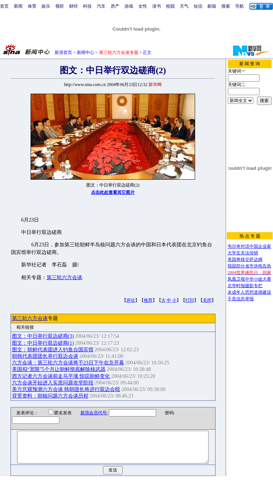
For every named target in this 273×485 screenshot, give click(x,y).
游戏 (128, 6)
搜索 (225, 6)
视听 (59, 6)
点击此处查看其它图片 (113, 192)
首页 (4, 6)
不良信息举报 (241, 298)
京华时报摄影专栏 (245, 285)
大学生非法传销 (243, 252)
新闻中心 (85, 52)
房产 (115, 6)
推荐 (148, 300)
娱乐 (45, 6)
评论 (130, 300)
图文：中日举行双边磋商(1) (43, 343)
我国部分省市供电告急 (249, 266)
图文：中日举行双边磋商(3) (43, 336)
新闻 (18, 6)
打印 (189, 300)
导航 (239, 6)
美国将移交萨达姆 (245, 259)
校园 (170, 6)
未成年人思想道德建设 (249, 292)
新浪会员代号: (89, 412)
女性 (142, 6)
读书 (156, 6)
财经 (73, 6)
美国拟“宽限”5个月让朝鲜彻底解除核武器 (59, 369)
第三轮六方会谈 (64, 277)
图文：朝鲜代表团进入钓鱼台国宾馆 (53, 349)
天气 (184, 6)
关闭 (207, 300)
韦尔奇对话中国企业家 (249, 246)
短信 (198, 6)
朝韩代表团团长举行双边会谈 (45, 356)
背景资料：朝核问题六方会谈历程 (50, 396)
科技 (87, 6)
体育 (32, 6)
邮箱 (211, 6)
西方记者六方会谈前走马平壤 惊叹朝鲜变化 (61, 376)
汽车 (101, 6)
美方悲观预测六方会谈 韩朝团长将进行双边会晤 (66, 389)
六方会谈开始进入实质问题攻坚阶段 (53, 383)
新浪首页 (63, 52)
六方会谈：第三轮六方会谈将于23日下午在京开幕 (68, 362)
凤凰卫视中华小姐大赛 (249, 279)
